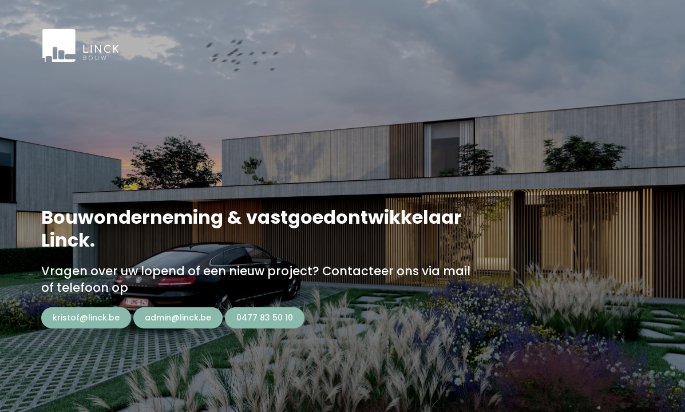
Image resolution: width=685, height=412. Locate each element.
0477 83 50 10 (264, 317)
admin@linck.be (178, 317)
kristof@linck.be (86, 317)
